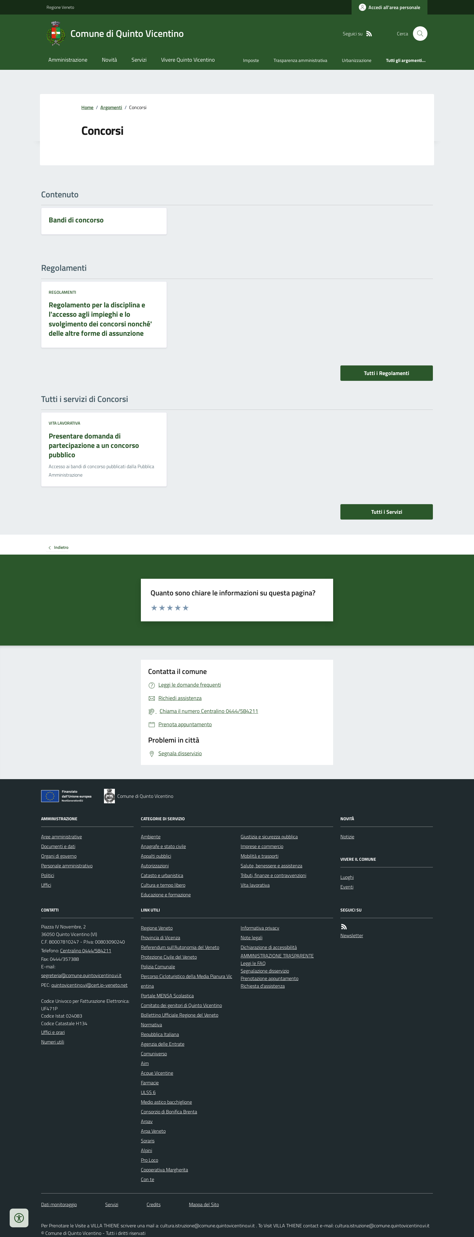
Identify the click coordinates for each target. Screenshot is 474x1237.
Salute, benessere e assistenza (271, 865)
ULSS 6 (148, 1092)
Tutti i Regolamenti (386, 373)
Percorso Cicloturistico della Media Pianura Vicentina (186, 981)
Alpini (146, 1150)
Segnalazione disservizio (265, 970)
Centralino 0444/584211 (85, 950)
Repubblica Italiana (160, 1034)
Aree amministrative (61, 836)
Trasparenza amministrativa (300, 60)
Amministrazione (67, 60)
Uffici (46, 885)
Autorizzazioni (155, 865)
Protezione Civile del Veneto (169, 956)
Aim (145, 1063)
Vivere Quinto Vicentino (188, 60)
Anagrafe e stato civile (163, 846)
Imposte (251, 60)
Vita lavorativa (64, 423)
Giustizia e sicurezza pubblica (269, 836)
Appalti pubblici (156, 856)
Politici (47, 875)
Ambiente (151, 836)
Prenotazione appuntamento (269, 978)
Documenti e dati (58, 846)
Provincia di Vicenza (160, 937)
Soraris (147, 1140)
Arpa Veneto (153, 1131)
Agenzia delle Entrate (162, 1044)
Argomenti (111, 107)
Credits (154, 1204)
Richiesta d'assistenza (263, 985)
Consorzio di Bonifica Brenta (169, 1111)
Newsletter (351, 935)
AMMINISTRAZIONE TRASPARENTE (277, 955)
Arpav (147, 1121)
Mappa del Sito (204, 1204)
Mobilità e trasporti (259, 856)
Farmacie (150, 1082)
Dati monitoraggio (59, 1204)
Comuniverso (154, 1053)
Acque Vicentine (157, 1073)
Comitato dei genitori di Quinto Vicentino (181, 1005)
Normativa (151, 1024)
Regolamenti (62, 292)
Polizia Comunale (158, 966)
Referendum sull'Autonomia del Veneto (180, 947)
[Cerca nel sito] (417, 33)
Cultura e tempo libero (163, 885)
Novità (109, 60)
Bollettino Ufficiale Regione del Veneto (179, 1014)
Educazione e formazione (166, 894)
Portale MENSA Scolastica (167, 995)
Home (87, 107)
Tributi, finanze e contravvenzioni (273, 875)
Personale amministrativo (67, 865)
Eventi (346, 886)
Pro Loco (149, 1160)
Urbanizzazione (357, 60)
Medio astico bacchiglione (166, 1102)
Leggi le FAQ (253, 963)
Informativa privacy (260, 927)
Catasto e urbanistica (162, 875)
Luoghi (347, 877)
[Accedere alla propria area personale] (389, 7)
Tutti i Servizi (386, 512)
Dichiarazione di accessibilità (269, 947)
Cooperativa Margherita (164, 1169)
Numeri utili (52, 1041)
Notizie (347, 836)
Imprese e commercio (262, 846)
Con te (147, 1179)
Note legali (251, 937)
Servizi (139, 60)
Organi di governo (58, 856)
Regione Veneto (60, 7)
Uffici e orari (53, 1032)
